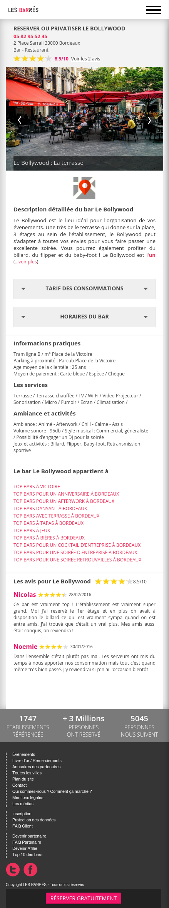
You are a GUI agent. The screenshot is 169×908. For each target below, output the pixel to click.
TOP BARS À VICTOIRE (36, 486)
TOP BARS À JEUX (31, 530)
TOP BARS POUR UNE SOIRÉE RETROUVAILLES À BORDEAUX (77, 559)
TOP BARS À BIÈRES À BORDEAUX (49, 537)
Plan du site (23, 779)
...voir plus (26, 261)
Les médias (22, 804)
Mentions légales (27, 798)
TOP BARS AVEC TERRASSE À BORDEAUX (56, 516)
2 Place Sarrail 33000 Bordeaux (46, 43)
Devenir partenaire (29, 836)
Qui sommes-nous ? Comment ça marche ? (52, 791)
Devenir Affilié (24, 848)
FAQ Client (22, 826)
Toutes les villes (27, 773)
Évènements (23, 754)
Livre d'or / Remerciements (37, 761)
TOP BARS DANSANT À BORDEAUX (50, 508)
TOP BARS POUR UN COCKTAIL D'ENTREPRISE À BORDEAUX (77, 545)
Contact (19, 785)
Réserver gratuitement (83, 898)
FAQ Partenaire (26, 842)
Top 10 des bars (27, 855)
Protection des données (33, 820)
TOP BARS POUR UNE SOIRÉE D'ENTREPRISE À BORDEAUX (75, 552)
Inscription (22, 814)
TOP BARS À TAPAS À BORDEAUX (48, 523)
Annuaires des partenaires (36, 767)
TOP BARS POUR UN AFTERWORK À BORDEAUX (63, 501)
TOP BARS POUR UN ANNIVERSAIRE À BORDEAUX (66, 494)
